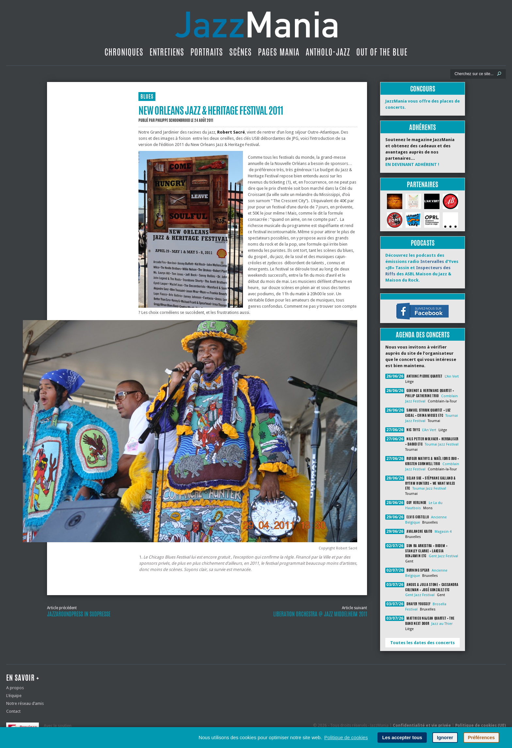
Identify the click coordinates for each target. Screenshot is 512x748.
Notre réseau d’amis (25, 703)
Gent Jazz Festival (443, 556)
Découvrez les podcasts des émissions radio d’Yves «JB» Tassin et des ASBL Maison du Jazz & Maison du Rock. (421, 268)
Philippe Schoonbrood (172, 120)
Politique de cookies (346, 737)
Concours (422, 88)
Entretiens (167, 52)
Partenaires (422, 184)
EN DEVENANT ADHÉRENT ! (412, 164)
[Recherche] (473, 74)
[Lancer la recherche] (499, 74)
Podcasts (423, 243)
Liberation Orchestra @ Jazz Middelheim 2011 (320, 614)
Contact (13, 711)
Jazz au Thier (442, 624)
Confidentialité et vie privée (422, 725)
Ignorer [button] (445, 737)
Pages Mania (278, 52)
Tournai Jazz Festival (441, 444)
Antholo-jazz (328, 52)
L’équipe (14, 695)
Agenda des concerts (423, 334)
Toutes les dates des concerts (422, 642)
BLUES (146, 96)
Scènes (240, 52)
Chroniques (123, 52)
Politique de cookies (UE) (480, 725)
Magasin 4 (443, 531)
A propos (15, 687)
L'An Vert (452, 376)
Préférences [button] (481, 737)
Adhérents (422, 127)
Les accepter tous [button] (402, 737)
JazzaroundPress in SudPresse (78, 614)
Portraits (206, 52)
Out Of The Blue (382, 52)
